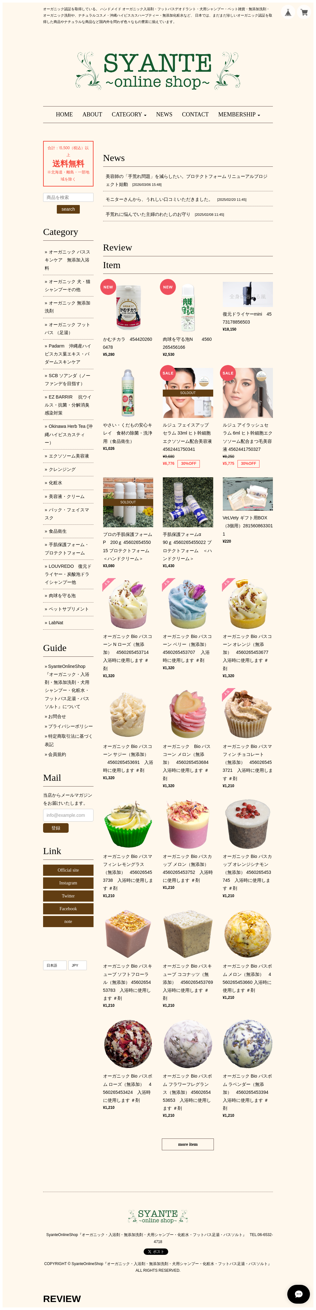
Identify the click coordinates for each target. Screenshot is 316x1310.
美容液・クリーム (67, 496)
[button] (129, 114)
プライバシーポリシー (70, 726)
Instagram (68, 883)
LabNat (56, 622)
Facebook (68, 908)
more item (188, 1144)
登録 (55, 828)
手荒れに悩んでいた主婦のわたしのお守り (148, 214)
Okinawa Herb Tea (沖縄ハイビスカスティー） (69, 434)
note (68, 921)
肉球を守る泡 (62, 595)
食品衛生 (58, 531)
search (68, 209)
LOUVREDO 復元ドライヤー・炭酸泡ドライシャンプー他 (68, 574)
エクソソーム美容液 (69, 455)
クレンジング (62, 469)
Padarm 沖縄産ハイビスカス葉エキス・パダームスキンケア (68, 353)
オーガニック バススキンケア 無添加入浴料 (67, 259)
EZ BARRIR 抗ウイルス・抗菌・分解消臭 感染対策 (69, 404)
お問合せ (57, 716)
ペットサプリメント (69, 608)
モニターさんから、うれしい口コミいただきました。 (159, 199)
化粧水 (55, 482)
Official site (68, 870)
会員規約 (57, 754)
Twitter (68, 896)
